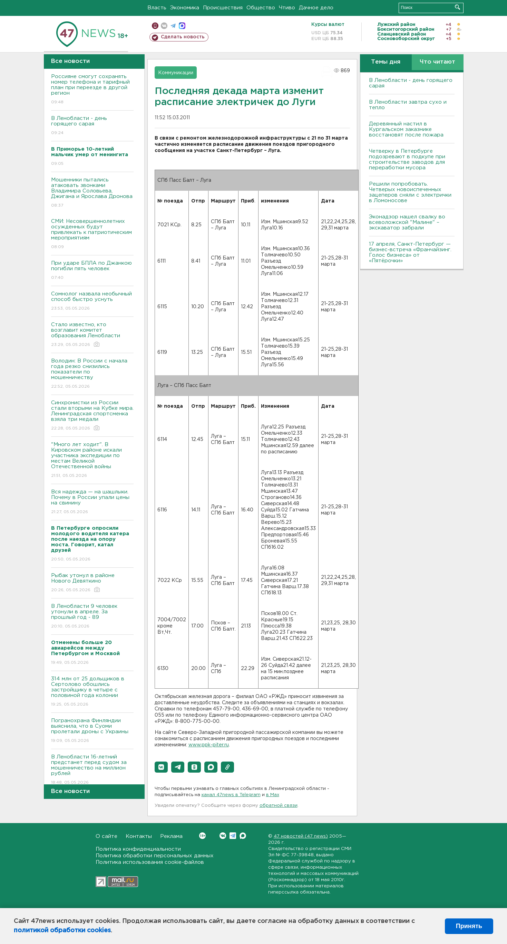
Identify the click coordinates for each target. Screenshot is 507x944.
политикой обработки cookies (62, 930)
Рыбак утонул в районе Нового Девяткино (92, 583)
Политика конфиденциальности (138, 849)
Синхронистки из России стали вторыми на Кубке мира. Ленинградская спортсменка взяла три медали (92, 415)
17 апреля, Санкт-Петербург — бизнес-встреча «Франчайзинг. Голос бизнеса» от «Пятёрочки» (410, 252)
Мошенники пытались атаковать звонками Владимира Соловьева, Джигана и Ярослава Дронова (92, 193)
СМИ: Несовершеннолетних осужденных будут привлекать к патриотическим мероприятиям (92, 234)
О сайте (106, 836)
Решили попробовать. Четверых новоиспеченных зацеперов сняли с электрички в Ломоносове (410, 192)
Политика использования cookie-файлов (150, 862)
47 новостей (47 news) (301, 836)
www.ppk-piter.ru (208, 745)
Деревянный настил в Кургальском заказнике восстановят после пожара (406, 129)
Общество (260, 8)
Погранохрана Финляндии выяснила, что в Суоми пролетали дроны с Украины (92, 731)
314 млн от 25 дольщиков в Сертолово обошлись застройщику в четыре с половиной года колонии (92, 692)
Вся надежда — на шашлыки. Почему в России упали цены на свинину (92, 502)
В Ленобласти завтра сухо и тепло (408, 105)
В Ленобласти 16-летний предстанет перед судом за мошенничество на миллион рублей (92, 770)
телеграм (173, 25)
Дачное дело (316, 8)
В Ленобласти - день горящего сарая (92, 126)
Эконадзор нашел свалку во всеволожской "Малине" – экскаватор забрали (407, 222)
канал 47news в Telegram (231, 795)
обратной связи (279, 806)
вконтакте (164, 25)
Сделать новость (183, 37)
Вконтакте (202, 835)
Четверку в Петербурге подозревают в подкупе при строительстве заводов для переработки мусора (407, 159)
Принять (469, 926)
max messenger (182, 25)
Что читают (437, 62)
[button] (161, 767)
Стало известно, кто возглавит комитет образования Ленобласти (92, 335)
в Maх (272, 795)
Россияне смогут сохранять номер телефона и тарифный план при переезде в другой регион (92, 89)
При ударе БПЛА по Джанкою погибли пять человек (92, 271)
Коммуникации (175, 73)
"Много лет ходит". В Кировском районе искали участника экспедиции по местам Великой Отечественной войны (92, 460)
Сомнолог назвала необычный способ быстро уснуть (92, 301)
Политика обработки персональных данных (155, 855)
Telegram (233, 835)
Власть (156, 8)
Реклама (171, 836)
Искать (457, 7)
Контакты (139, 836)
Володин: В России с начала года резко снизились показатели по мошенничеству (92, 374)
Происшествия (223, 8)
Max (243, 835)
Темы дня (385, 62)
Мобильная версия (155, 25)
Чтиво (287, 8)
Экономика (184, 8)
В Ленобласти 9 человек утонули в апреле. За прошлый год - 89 (92, 616)
